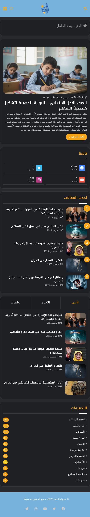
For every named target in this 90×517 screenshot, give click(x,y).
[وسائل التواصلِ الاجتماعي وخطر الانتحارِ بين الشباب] (76, 282)
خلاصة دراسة (77, 449)
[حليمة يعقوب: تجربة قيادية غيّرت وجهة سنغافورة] (76, 248)
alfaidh (80, 97)
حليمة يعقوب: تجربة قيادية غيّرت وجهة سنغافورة (38, 245)
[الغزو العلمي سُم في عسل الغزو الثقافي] (76, 231)
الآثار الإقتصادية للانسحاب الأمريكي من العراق (33, 382)
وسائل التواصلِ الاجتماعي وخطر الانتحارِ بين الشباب (35, 279)
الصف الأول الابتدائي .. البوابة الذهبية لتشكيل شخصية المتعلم (45, 105)
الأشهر (75, 302)
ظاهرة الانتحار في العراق (47, 260)
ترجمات (80, 468)
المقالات (80, 431)
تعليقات (15, 302)
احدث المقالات (77, 419)
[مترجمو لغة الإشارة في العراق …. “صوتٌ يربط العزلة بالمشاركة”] (76, 214)
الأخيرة (46, 302)
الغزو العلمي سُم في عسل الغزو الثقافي (37, 226)
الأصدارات (79, 462)
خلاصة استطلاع (76, 474)
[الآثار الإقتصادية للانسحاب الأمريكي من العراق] (75, 388)
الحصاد (81, 443)
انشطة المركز (77, 455)
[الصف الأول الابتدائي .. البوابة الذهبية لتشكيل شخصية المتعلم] (45, 70)
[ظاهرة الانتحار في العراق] (76, 265)
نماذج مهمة (78, 437)
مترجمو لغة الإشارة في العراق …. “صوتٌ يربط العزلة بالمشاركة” (34, 211)
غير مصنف (79, 425)
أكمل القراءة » (76, 137)
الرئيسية (78, 26)
